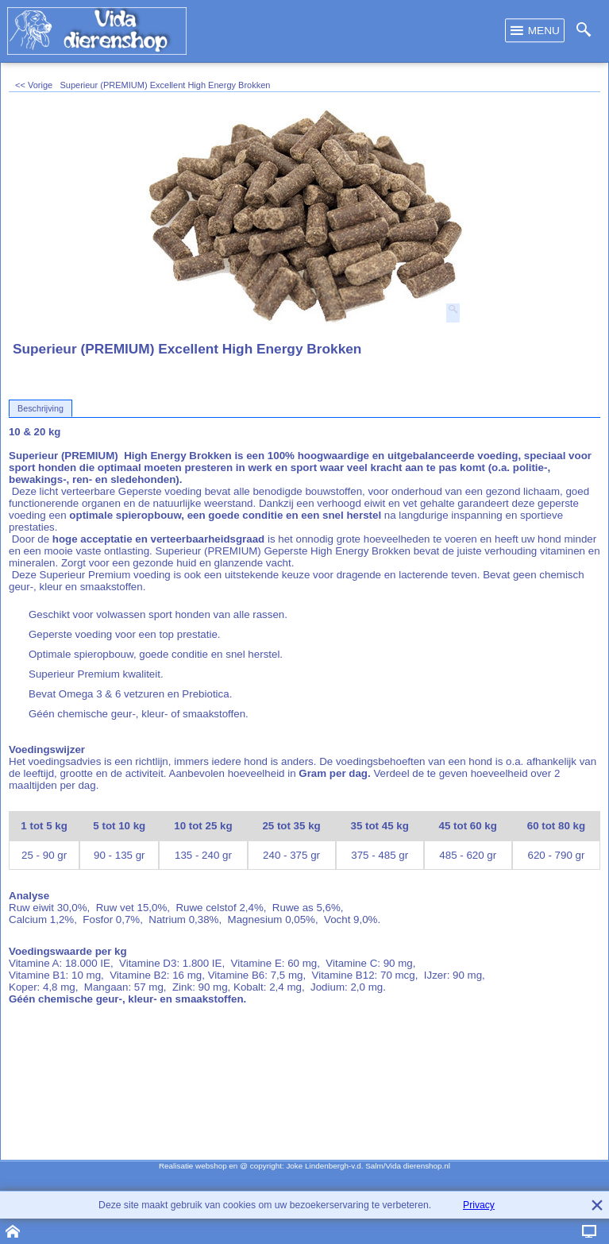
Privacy (479, 1205)
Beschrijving (40, 408)
